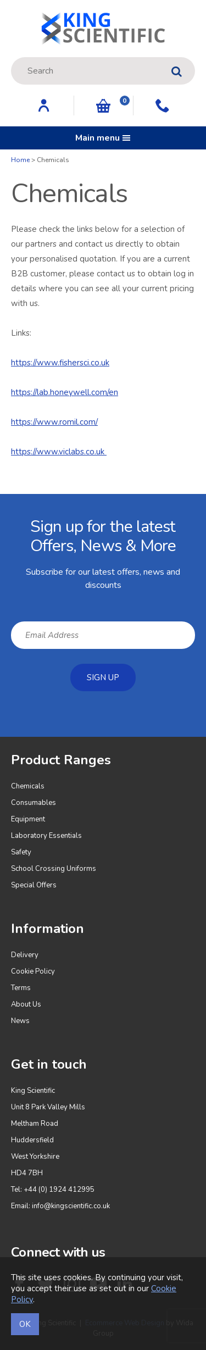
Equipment (28, 819)
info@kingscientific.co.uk (71, 1206)
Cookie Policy (33, 971)
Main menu (103, 138)
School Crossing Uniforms (53, 869)
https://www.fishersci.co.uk (60, 362)
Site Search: (11, 57)
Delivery (24, 955)
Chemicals (27, 786)
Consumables (33, 803)
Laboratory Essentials (46, 836)
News (20, 1021)
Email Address (0, 502)
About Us (26, 1004)
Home (20, 159)
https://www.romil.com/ (54, 421)
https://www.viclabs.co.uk (59, 451)
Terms (21, 988)
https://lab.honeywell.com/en (64, 392)
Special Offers (34, 885)
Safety (21, 852)
